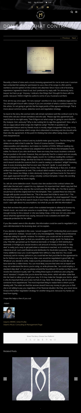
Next (74, 38)
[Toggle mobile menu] (76, 12)
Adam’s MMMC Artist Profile (14, 322)
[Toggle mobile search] (72, 12)
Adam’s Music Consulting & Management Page (22, 325)
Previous (66, 38)
